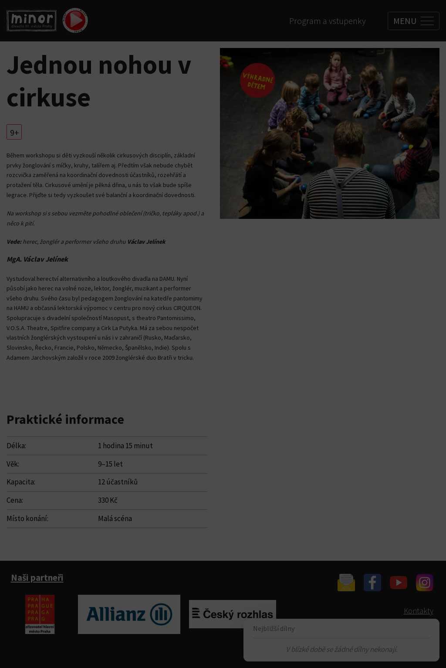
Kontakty (418, 611)
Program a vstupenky (327, 20)
